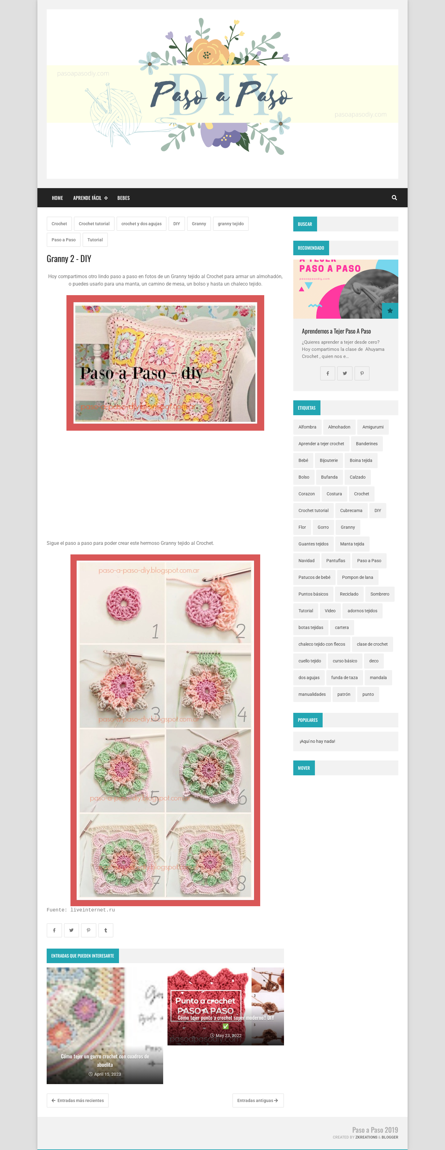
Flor (302, 527)
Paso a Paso (64, 239)
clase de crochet (372, 644)
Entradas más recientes (78, 1100)
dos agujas (309, 677)
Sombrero (380, 594)
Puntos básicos (313, 594)
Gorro (323, 527)
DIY (176, 223)
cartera (342, 627)
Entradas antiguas (257, 1100)
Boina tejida (361, 460)
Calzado (358, 477)
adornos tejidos (362, 610)
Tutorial (95, 239)
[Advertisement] (165, 496)
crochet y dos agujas (141, 223)
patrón (343, 694)
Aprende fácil (90, 197)
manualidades (312, 694)
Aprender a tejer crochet (321, 443)
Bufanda (329, 477)
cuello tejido (310, 660)
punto (368, 694)
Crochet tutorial (94, 223)
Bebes (123, 197)
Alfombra (307, 426)
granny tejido (231, 223)
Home (57, 197)
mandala (378, 677)
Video (330, 610)
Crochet (59, 223)
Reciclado (349, 594)
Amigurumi (373, 426)
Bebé (303, 460)
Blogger (390, 1137)
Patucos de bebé (314, 577)
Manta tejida (352, 543)
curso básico (345, 660)
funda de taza (344, 677)
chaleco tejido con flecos (322, 644)
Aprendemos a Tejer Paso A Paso (336, 330)
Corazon (307, 493)
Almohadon (339, 426)
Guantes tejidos (313, 543)
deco (374, 660)
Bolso (304, 477)
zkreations (366, 1137)
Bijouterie (329, 460)
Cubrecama (351, 510)
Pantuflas (335, 560)
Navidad (307, 560)
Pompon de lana (357, 577)
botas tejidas (311, 627)
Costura (334, 493)
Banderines (367, 443)
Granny (199, 223)
